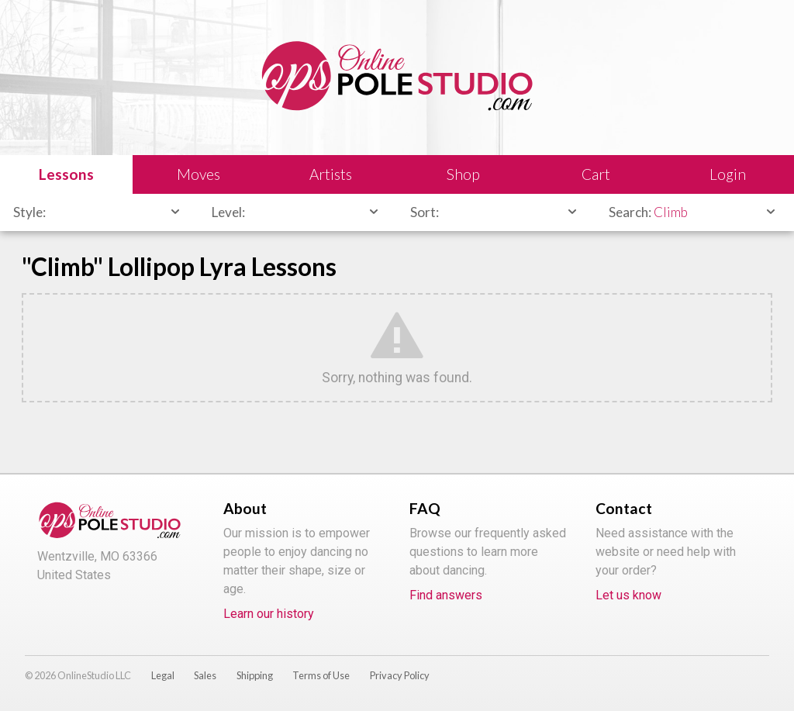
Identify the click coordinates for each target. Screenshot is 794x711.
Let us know (628, 595)
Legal (162, 675)
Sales (205, 675)
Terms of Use (321, 675)
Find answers (445, 595)
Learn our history (268, 613)
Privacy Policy (400, 675)
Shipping (254, 675)
